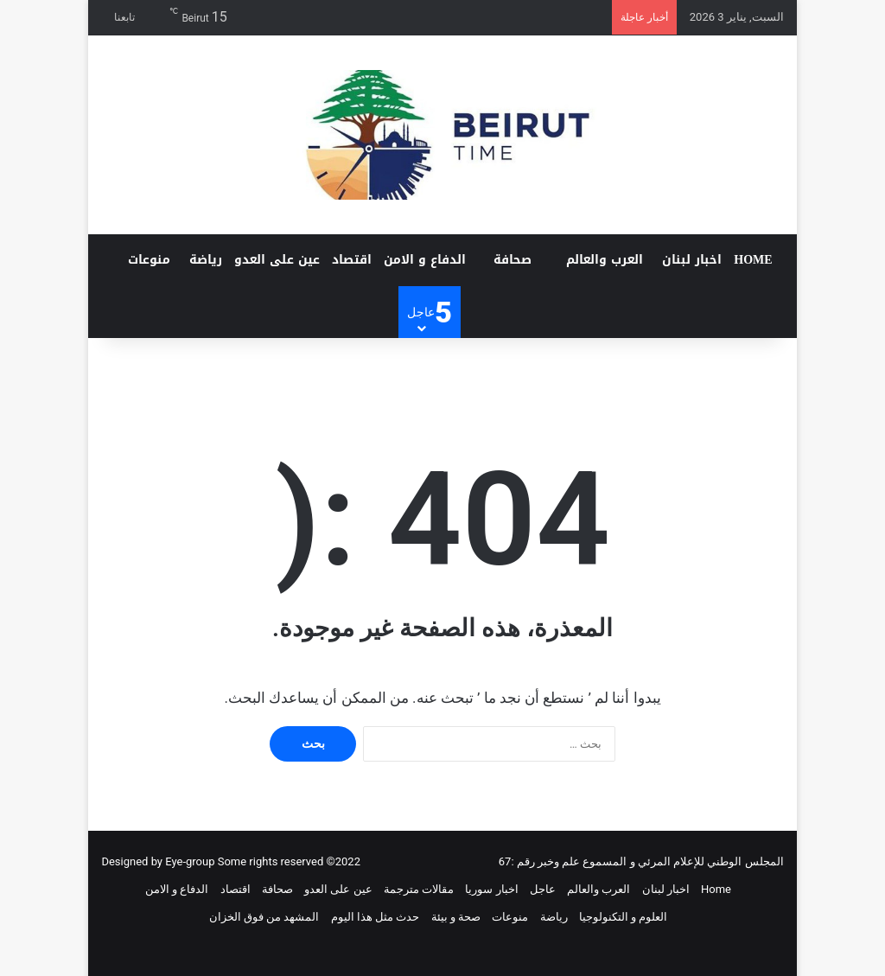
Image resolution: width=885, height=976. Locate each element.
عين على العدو (277, 259)
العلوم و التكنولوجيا (623, 916)
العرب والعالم (604, 259)
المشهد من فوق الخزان (264, 916)
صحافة (512, 259)
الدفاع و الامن (425, 259)
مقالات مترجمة (419, 889)
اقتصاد (352, 259)
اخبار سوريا (491, 889)
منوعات (149, 259)
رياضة (205, 259)
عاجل (543, 889)
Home (753, 259)
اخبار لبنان (692, 259)
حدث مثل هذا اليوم (375, 916)
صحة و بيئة (456, 916)
